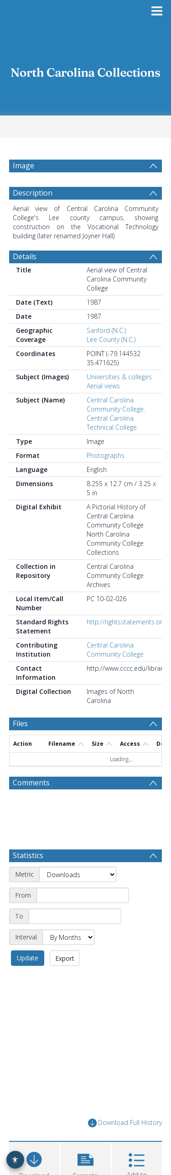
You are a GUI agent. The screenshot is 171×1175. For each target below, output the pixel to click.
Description (32, 193)
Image (23, 166)
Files (20, 723)
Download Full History (125, 1123)
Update (27, 958)
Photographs (105, 455)
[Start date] (82, 895)
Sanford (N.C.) (106, 330)
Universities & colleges (119, 376)
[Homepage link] (86, 69)
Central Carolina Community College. (116, 404)
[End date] (75, 916)
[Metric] (77, 874)
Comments (31, 783)
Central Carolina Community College (115, 649)
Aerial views (103, 386)
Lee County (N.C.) (111, 339)
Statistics (28, 855)
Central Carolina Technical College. (112, 423)
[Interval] (68, 937)
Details (24, 256)
